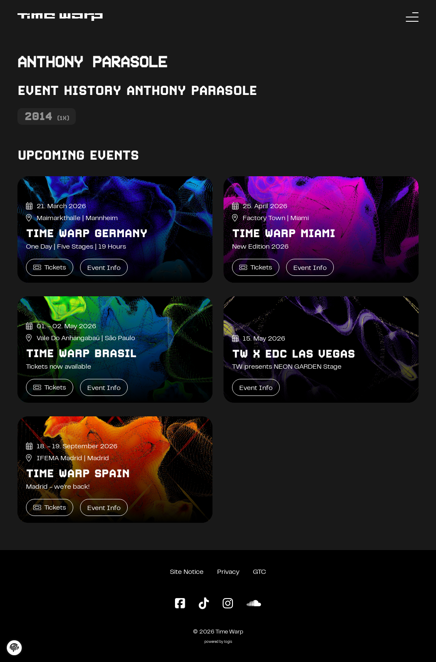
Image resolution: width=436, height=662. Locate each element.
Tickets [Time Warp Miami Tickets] (255, 267)
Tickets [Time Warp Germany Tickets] (49, 267)
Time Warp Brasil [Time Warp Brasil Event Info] (81, 353)
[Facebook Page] (180, 604)
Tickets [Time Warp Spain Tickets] (49, 507)
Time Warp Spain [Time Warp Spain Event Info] (77, 473)
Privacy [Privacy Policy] (228, 572)
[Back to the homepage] (60, 17)
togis (228, 642)
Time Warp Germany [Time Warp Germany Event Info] (86, 233)
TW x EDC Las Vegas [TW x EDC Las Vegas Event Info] (293, 353)
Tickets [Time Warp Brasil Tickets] (49, 387)
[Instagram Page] (228, 604)
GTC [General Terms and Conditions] (259, 572)
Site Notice (187, 572)
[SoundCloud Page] (254, 604)
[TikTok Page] (204, 604)
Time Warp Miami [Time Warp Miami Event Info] (283, 233)
